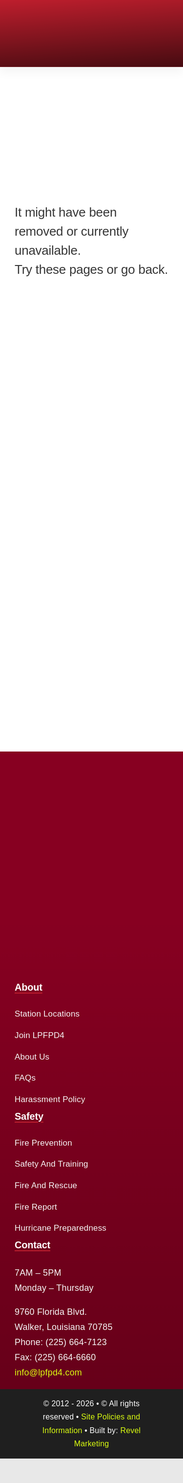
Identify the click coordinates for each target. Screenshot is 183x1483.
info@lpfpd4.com (48, 1372)
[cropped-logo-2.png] (38, 14)
